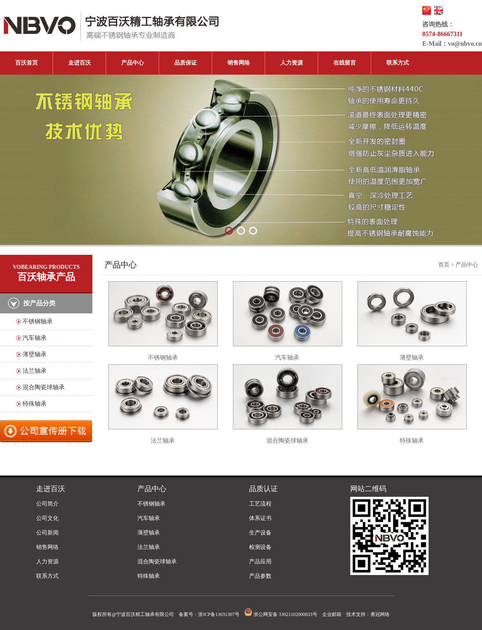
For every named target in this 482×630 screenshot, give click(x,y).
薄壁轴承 (34, 354)
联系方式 (397, 63)
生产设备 (260, 533)
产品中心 (132, 63)
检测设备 (260, 547)
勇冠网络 (380, 614)
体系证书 (260, 518)
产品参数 (260, 576)
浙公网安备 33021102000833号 (280, 614)
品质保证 (185, 63)
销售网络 (238, 63)
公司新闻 (47, 533)
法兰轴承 (34, 371)
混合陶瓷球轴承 (43, 387)
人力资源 (291, 63)
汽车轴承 (34, 338)
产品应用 (260, 562)
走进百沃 (79, 63)
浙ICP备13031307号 (218, 614)
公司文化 (47, 518)
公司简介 (47, 504)
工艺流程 (260, 504)
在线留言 (344, 63)
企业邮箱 (331, 614)
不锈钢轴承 (37, 321)
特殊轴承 (34, 403)
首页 (443, 265)
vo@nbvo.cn (465, 43)
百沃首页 (26, 63)
